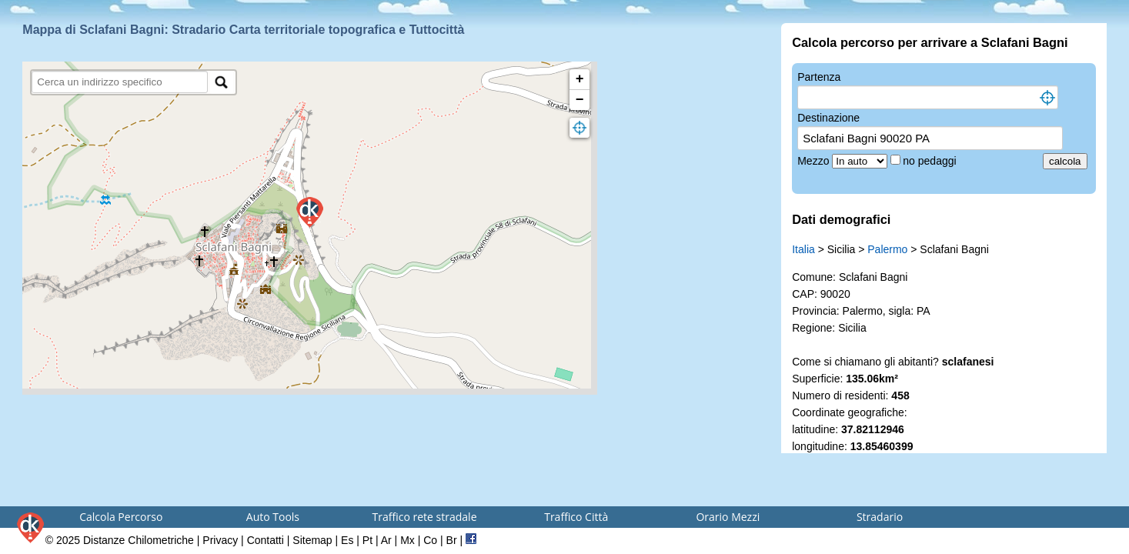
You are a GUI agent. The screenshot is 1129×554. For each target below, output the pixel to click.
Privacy (220, 540)
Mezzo (814, 161)
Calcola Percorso (120, 516)
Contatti (265, 540)
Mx (407, 540)
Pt (367, 540)
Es (347, 540)
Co (430, 540)
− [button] (580, 100)
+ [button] (580, 79)
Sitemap (312, 540)
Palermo (887, 249)
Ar (386, 540)
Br (451, 540)
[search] (120, 82)
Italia (803, 249)
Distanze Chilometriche (138, 540)
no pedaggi (931, 161)
